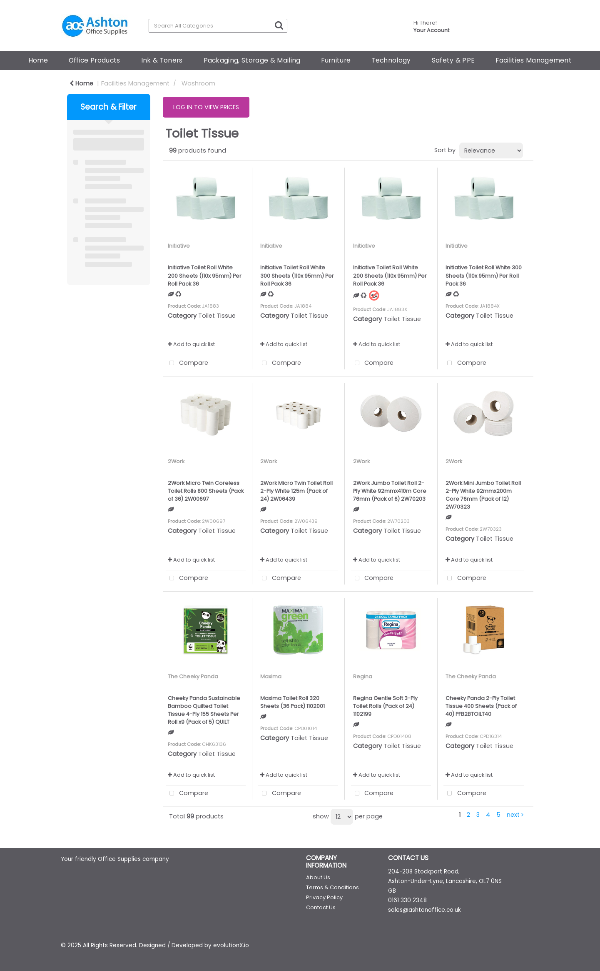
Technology (391, 60)
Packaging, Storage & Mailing (252, 60)
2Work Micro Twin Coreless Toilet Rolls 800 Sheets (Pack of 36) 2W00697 (206, 490)
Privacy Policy (324, 897)
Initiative (179, 245)
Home (38, 60)
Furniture (336, 60)
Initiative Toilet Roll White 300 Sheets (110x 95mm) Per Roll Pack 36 (297, 275)
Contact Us (321, 907)
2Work (176, 461)
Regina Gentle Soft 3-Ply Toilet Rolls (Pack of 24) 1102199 (385, 706)
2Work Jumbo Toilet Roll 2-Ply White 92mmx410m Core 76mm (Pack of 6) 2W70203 (389, 490)
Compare (187, 363)
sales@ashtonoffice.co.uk (424, 910)
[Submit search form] (279, 25)
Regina (362, 676)
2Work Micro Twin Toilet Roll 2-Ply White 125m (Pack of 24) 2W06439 (296, 490)
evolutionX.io (231, 945)
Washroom (198, 83)
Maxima (270, 676)
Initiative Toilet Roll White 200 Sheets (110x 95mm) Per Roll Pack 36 (204, 275)
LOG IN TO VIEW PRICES (206, 107)
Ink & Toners (162, 60)
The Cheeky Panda (193, 676)
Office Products (94, 60)
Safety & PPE (453, 60)
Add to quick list (191, 344)
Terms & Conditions (332, 887)
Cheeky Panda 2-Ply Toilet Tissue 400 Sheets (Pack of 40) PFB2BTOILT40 (481, 706)
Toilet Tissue (217, 315)
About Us (318, 877)
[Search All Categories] (218, 26)
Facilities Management (533, 60)
